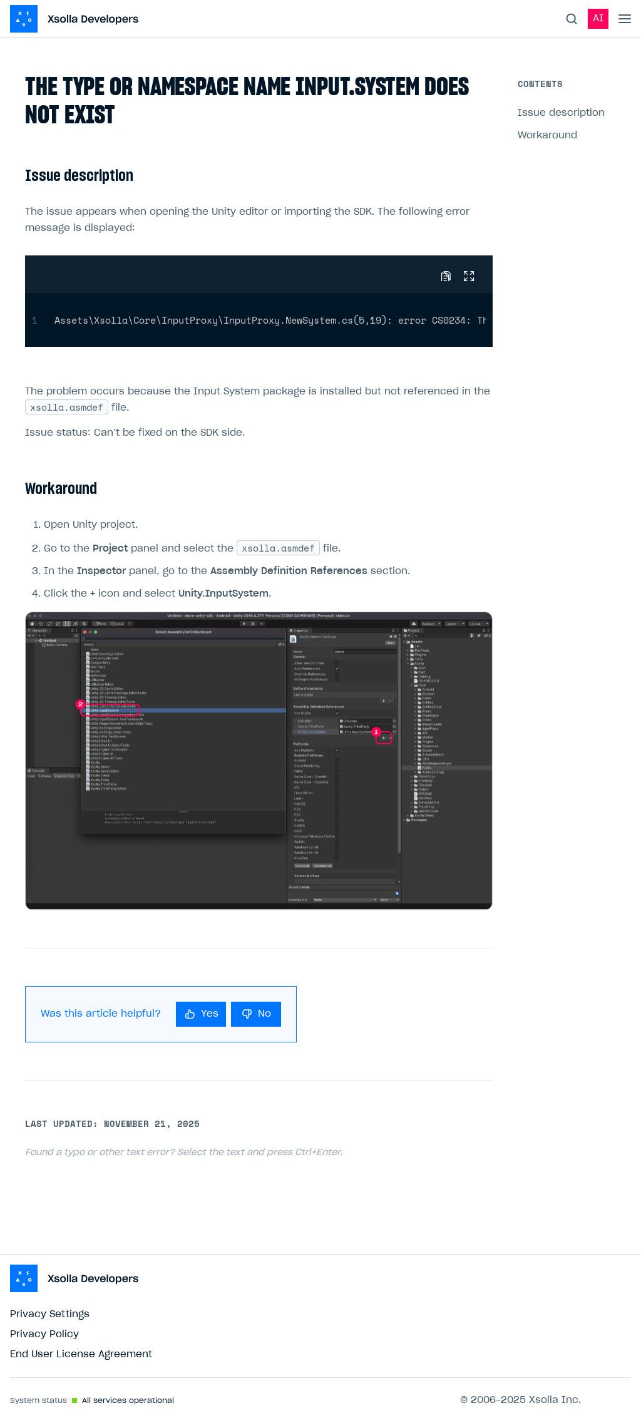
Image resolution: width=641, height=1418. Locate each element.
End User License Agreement (81, 1354)
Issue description (561, 113)
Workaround (547, 135)
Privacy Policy (44, 1334)
